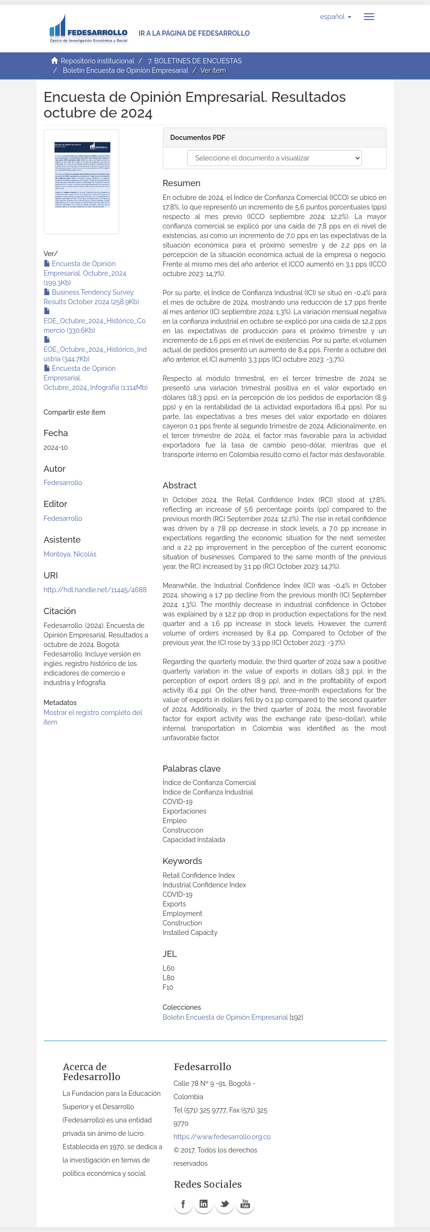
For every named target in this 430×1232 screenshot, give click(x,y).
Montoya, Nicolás (70, 554)
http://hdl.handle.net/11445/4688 (95, 590)
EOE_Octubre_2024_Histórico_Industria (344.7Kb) (95, 349)
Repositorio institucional (97, 61)
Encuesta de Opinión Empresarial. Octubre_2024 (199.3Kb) (85, 273)
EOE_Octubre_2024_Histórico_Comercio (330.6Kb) (95, 321)
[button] (335, 17)
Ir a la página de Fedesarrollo (194, 33)
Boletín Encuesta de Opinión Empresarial (125, 70)
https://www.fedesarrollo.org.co (222, 1137)
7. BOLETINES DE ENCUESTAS (195, 61)
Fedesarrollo (63, 483)
